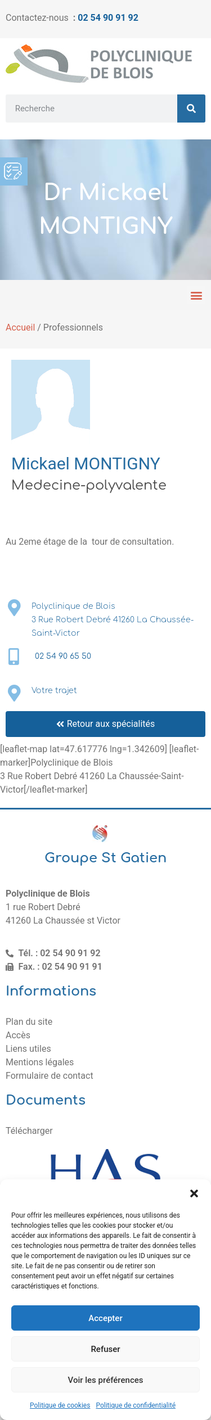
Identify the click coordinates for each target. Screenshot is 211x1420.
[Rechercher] (191, 108)
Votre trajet (54, 690)
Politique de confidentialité (136, 1405)
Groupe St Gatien (105, 858)
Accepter (105, 1318)
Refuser (105, 1349)
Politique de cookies (60, 1405)
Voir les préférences (105, 1380)
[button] (194, 1193)
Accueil (20, 327)
